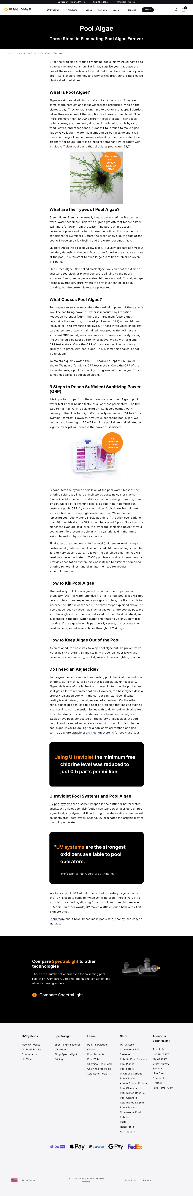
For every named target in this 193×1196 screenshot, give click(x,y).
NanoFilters (127, 1126)
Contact (131, 10)
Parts (123, 1121)
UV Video (27, 1059)
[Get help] (176, 10)
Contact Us (159, 1078)
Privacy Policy (147, 1180)
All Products (127, 1131)
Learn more (57, 919)
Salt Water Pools (97, 1073)
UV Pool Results (31, 1049)
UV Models (61, 1049)
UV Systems (54, 10)
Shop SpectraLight (66, 1054)
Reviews (102, 10)
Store (148, 9)
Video (89, 10)
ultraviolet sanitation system (68, 562)
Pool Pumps (127, 1063)
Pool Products (95, 1054)
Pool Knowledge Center (26, 53)
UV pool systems (60, 804)
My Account (160, 1058)
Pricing (59, 1059)
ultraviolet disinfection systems (93, 732)
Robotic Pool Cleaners (133, 1059)
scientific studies (87, 714)
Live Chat (158, 1073)
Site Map (158, 1068)
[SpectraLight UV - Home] (16, 11)
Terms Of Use (130, 1180)
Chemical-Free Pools (99, 1063)
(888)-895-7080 (163, 1087)
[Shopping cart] (183, 10)
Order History (161, 1063)
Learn (117, 10)
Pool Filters (127, 1068)
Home (9, 53)
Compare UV (29, 1054)
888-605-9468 (100, 2)
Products (74, 10)
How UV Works (31, 1044)
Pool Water (45, 53)
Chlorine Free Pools (99, 1068)
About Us (158, 1049)
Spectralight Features (68, 1044)
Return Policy (161, 1053)
